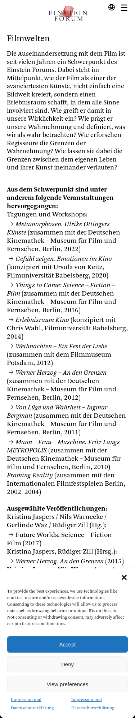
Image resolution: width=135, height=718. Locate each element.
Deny (67, 664)
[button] (124, 577)
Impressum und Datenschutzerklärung (32, 704)
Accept (67, 644)
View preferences (68, 684)
